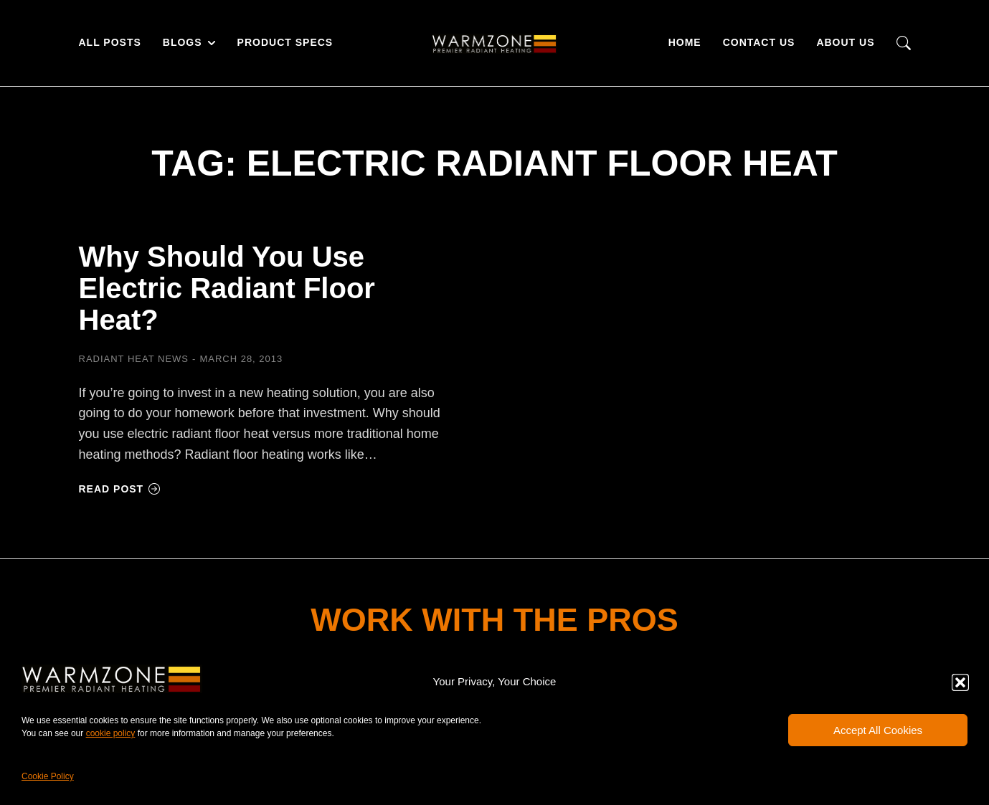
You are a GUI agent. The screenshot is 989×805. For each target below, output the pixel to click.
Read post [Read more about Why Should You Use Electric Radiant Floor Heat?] (120, 489)
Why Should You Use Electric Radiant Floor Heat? (227, 288)
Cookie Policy (48, 776)
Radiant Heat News (134, 358)
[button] (960, 682)
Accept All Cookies (877, 730)
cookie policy (111, 733)
